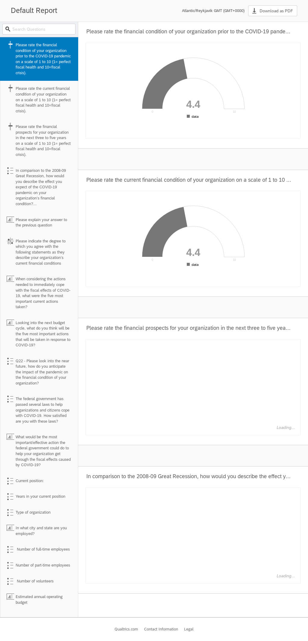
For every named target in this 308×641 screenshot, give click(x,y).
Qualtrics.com (126, 629)
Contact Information (161, 629)
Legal (188, 629)
